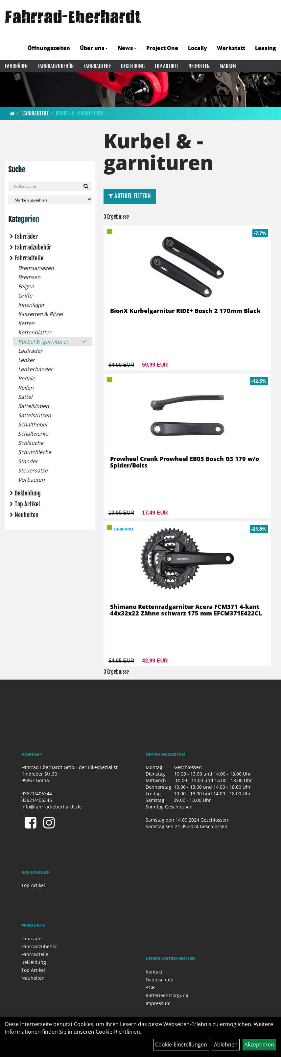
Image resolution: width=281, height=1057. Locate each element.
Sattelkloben (33, 406)
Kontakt (154, 972)
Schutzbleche (34, 452)
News (127, 48)
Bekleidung (133, 66)
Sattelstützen (34, 415)
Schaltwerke (33, 433)
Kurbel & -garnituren (79, 113)
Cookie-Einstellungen (181, 1044)
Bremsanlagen (36, 268)
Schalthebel (32, 424)
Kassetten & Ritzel (40, 314)
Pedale (26, 378)
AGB (150, 987)
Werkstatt (231, 48)
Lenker (26, 360)
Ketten (26, 323)
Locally (197, 48)
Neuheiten (199, 66)
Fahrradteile (97, 66)
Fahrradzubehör (55, 66)
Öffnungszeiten (49, 48)
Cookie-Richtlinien (118, 1031)
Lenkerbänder (35, 369)
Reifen (26, 387)
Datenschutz (159, 979)
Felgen (26, 286)
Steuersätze (33, 470)
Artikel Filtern (129, 196)
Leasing (265, 48)
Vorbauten (31, 479)
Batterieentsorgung (167, 995)
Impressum (158, 1003)
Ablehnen (226, 1044)
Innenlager (31, 304)
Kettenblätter (34, 332)
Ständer (28, 461)
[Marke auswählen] (50, 199)
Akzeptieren (259, 1044)
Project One (162, 48)
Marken (228, 66)
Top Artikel (166, 66)
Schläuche (30, 442)
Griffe (25, 295)
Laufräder (30, 350)
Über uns (94, 48)
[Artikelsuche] (269, 32)
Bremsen (29, 277)
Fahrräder (16, 66)
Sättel (25, 396)
